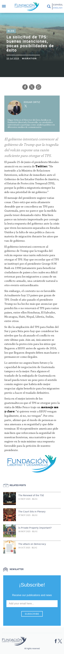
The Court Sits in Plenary (32, 511)
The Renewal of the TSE (31, 495)
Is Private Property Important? (35, 527)
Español (58, 5)
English (57, 8)
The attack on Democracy (32, 544)
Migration (29, 58)
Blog (11, 31)
